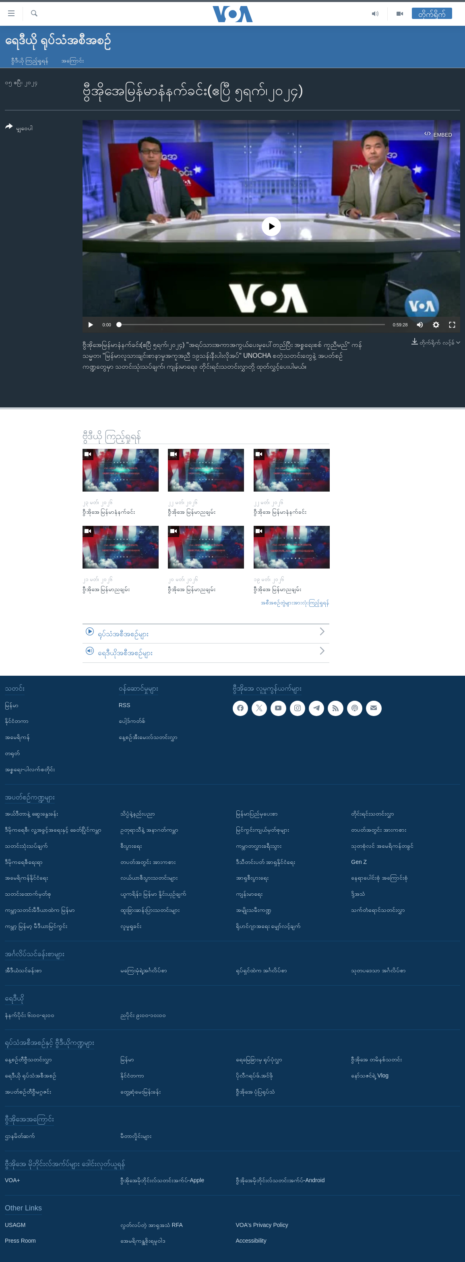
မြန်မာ (12, 705)
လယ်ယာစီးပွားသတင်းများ (149, 877)
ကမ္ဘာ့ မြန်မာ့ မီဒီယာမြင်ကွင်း (36, 926)
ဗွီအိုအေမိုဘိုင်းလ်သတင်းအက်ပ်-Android (280, 1180)
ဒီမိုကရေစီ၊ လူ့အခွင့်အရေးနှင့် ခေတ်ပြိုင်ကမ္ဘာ (53, 829)
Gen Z (359, 861)
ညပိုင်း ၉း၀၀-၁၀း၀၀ (143, 1014)
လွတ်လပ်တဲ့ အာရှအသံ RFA (151, 1225)
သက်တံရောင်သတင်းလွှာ (378, 910)
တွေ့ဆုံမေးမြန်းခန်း (140, 1091)
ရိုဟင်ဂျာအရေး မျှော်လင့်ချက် (268, 926)
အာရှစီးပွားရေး (252, 877)
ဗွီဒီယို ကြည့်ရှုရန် (29, 60)
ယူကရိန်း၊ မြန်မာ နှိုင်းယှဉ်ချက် (153, 893)
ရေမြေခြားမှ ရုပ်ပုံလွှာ (259, 1059)
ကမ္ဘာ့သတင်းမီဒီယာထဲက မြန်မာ (40, 910)
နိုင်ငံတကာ (17, 721)
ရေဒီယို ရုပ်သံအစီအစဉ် (30, 1075)
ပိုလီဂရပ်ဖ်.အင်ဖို (254, 1075)
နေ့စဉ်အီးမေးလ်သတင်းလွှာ (148, 737)
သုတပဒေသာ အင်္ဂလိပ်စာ (378, 970)
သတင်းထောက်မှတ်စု (28, 893)
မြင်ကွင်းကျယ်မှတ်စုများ (262, 829)
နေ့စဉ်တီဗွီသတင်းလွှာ (28, 1059)
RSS (124, 705)
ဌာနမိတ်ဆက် (20, 1136)
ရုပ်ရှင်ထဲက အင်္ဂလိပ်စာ (261, 970)
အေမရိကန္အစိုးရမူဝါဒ (142, 1240)
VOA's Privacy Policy (262, 1225)
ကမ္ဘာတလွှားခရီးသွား (258, 846)
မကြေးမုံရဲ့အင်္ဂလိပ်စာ (143, 970)
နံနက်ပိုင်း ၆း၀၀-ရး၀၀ (29, 1014)
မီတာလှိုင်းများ (135, 1136)
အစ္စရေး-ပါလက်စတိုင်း (30, 769)
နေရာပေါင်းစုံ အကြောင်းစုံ (379, 877)
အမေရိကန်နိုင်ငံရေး (26, 877)
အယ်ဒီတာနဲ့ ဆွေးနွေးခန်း (31, 813)
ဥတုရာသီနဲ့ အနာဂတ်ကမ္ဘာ (149, 829)
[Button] (19, 128)
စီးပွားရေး (131, 846)
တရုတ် (12, 753)
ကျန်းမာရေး (249, 893)
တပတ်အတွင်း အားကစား (148, 861)
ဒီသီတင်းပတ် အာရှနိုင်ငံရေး (266, 861)
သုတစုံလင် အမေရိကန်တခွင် (382, 846)
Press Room (20, 1240)
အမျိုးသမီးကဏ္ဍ (253, 910)
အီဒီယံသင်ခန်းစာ (23, 970)
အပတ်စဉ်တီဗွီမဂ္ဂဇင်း (28, 1091)
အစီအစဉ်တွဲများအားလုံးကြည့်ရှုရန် (295, 603)
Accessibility (251, 1240)
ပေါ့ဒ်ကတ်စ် (132, 721)
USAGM (15, 1225)
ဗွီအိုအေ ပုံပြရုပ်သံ (255, 1091)
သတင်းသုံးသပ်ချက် (26, 846)
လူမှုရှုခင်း (130, 926)
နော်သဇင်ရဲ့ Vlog (370, 1075)
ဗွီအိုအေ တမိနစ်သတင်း (376, 1059)
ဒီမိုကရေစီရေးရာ (24, 861)
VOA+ (12, 1180)
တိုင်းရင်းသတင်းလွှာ (372, 813)
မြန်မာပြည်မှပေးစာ (257, 813)
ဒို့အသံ (358, 893)
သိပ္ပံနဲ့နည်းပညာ (137, 813)
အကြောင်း (72, 60)
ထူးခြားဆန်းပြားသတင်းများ (150, 910)
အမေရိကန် (17, 737)
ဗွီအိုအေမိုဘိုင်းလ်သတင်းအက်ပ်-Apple (162, 1180)
